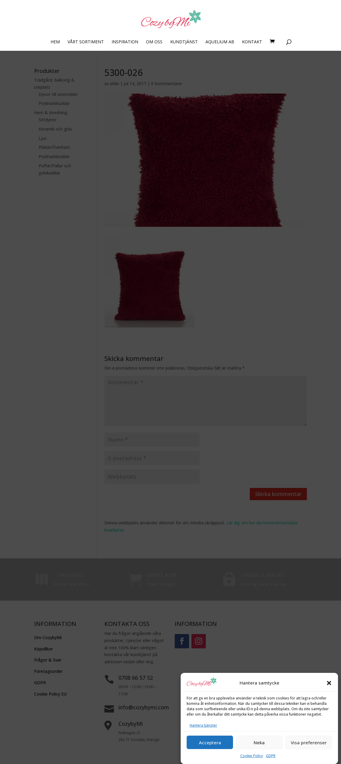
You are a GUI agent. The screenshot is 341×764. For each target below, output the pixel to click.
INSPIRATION (125, 42)
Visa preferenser (309, 752)
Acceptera (210, 752)
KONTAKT (252, 42)
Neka (259, 752)
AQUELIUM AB (219, 42)
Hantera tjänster (203, 734)
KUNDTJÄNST (184, 42)
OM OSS (154, 42)
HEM (55, 42)
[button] (329, 692)
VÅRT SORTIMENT (86, 42)
